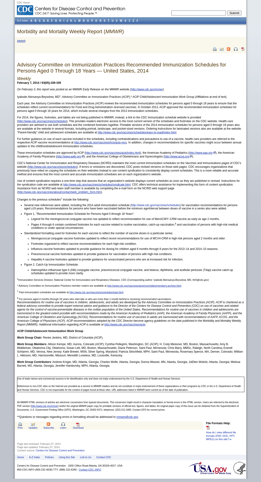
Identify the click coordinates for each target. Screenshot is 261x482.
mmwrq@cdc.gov (127, 417)
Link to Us (85, 457)
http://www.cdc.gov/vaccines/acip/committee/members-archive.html (144, 285)
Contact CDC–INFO (90, 469)
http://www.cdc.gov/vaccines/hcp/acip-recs (100, 142)
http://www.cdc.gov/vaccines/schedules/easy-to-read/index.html (137, 132)
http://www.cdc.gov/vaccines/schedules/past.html (96, 292)
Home (20, 457)
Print (20, 428)
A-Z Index (34, 457)
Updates (33, 428)
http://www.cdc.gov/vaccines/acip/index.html (113, 152)
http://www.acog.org (176, 156)
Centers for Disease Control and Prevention (60, 450)
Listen (63, 428)
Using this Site (67, 457)
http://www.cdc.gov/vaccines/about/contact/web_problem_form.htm (59, 192)
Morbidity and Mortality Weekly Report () (70, 31)
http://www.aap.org (200, 152)
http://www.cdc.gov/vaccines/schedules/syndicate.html (96, 184)
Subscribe (49, 428)
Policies (49, 457)
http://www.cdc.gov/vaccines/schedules (42, 121)
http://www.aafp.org (69, 156)
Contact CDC (103, 457)
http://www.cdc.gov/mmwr (44, 406)
